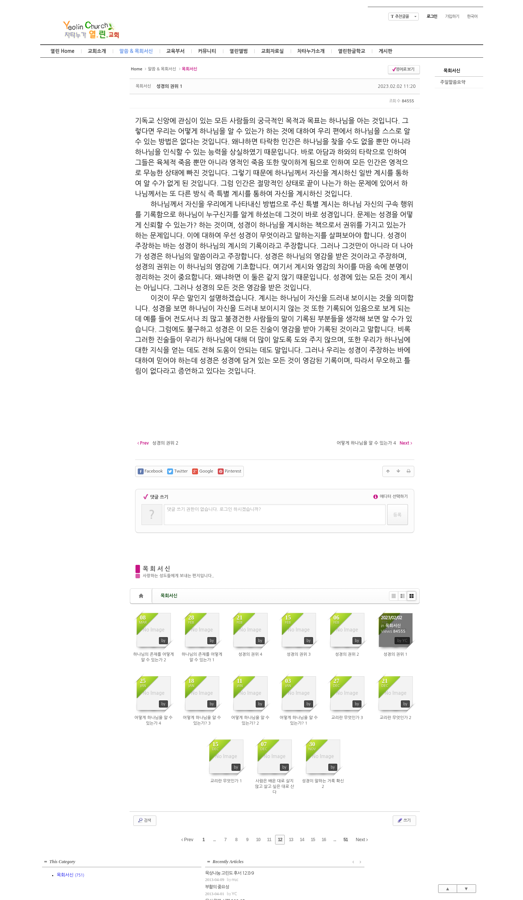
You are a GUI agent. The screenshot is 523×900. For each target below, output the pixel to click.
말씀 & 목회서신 (136, 51)
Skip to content (261, 6)
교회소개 (97, 51)
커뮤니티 (207, 51)
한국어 (472, 17)
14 (302, 839)
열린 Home (62, 51)
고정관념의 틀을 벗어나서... (65, 172)
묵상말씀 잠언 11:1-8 (60, 158)
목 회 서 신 (156, 569)
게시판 (385, 51)
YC (71, 137)
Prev (187, 839)
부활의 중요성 (54, 130)
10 (258, 839)
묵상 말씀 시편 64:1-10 (62, 144)
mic (71, 123)
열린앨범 (239, 51)
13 (291, 839)
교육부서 (175, 51)
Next (362, 839)
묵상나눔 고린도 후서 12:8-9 (66, 116)
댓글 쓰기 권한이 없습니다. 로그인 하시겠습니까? (214, 509)
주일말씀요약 (453, 82)
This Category (63, 72)
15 (313, 839)
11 (269, 839)
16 (324, 839)
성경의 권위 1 (169, 86)
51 (346, 839)
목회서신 (452, 71)
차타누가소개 (311, 51)
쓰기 (404, 820)
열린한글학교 (351, 51)
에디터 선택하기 (390, 496)
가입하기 (452, 17)
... (214, 839)
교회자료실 (272, 51)
